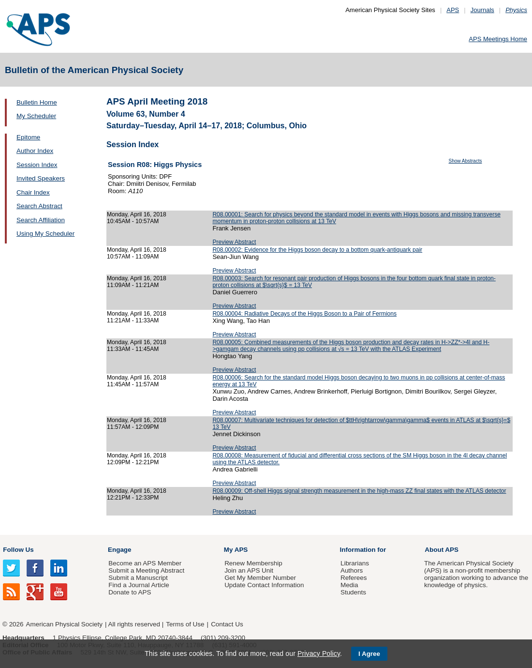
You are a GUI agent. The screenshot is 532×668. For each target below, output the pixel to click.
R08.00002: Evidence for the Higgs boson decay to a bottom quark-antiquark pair (317, 249)
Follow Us (18, 549)
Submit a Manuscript (137, 577)
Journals (482, 10)
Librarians (354, 563)
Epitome (28, 137)
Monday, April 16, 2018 (136, 214)
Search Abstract (39, 206)
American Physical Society (64, 624)
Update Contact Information (264, 585)
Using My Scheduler (45, 233)
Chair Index (33, 192)
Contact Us (227, 624)
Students (353, 592)
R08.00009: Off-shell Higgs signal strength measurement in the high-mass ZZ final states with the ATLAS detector (359, 490)
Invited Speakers (40, 178)
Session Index (36, 164)
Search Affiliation (40, 220)
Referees (353, 577)
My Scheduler (36, 116)
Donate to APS (129, 592)
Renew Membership (253, 563)
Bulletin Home (36, 102)
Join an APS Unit (248, 570)
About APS (441, 549)
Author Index (34, 150)
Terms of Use (185, 624)
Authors (351, 570)
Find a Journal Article (138, 585)
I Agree (369, 653)
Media (349, 585)
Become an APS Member (144, 563)
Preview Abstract (234, 242)
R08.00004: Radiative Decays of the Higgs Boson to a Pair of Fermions (304, 313)
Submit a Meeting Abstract (146, 570)
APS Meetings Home (498, 39)
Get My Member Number (260, 577)
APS (452, 10)
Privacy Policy (318, 653)
